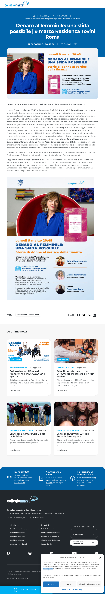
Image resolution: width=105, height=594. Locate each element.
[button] (100, 557)
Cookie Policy (66, 590)
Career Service (46, 544)
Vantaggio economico (50, 536)
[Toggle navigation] (97, 4)
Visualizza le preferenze (89, 584)
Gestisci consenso (14, 574)
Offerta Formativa (48, 529)
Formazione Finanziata (50, 533)
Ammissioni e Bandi (18, 544)
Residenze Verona (17, 533)
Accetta (51, 584)
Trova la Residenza (81, 527)
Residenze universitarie (19, 529)
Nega (68, 584)
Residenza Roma (17, 540)
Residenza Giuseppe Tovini (28, 315)
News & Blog (46, 525)
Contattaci (78, 535)
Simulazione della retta (50, 540)
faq (94, 478)
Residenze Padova (17, 536)
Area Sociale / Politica (41, 44)
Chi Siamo (14, 525)
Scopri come (19, 483)
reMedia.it (24, 578)
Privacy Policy (77, 590)
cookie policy (48, 569)
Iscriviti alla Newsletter (78, 542)
